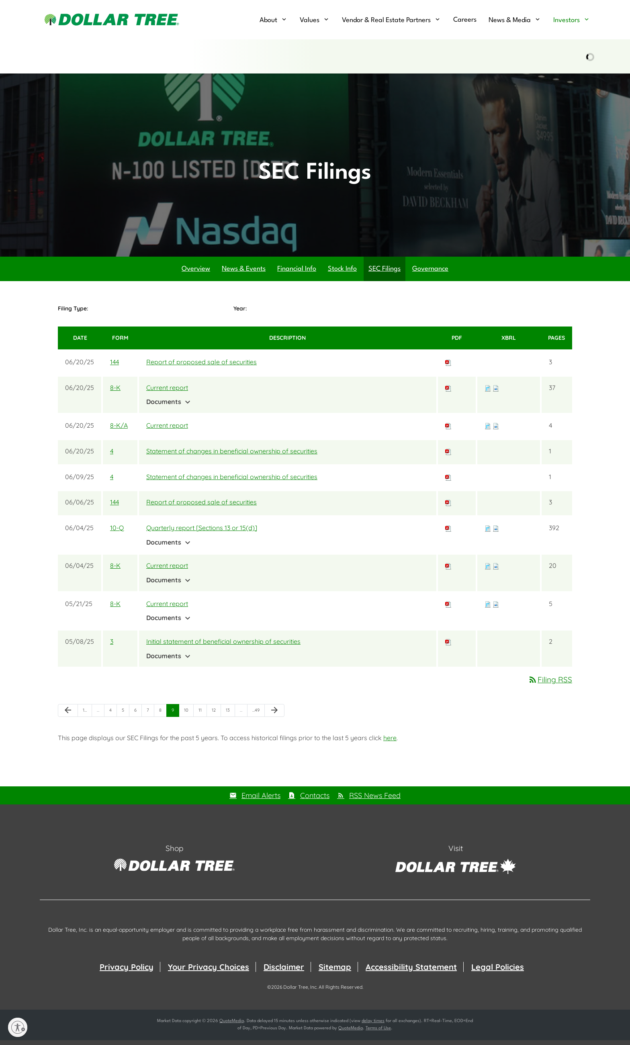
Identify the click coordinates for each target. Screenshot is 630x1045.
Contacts (314, 799)
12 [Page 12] (216, 716)
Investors (566, 20)
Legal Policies (497, 972)
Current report (167, 392)
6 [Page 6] (138, 716)
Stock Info (342, 273)
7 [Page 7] (150, 716)
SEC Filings (384, 273)
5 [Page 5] (125, 716)
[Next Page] (274, 714)
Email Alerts (260, 799)
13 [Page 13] (230, 716)
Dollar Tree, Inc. (300, 992)
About (268, 20)
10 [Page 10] (189, 716)
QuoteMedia (231, 1026)
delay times (373, 1026)
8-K (115, 392)
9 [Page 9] (175, 716)
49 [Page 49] (257, 716)
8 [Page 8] (163, 716)
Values (309, 20)
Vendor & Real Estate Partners (386, 20)
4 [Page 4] (113, 716)
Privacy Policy (126, 972)
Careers (465, 19)
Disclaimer (284, 972)
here (390, 742)
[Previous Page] (68, 714)
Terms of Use (378, 1033)
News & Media (510, 20)
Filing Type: (73, 312)
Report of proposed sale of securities (201, 366)
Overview (196, 273)
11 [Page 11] (202, 716)
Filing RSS (550, 684)
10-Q (117, 532)
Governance (430, 273)
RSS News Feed (375, 799)
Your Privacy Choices (208, 972)
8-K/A (119, 430)
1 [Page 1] (87, 716)
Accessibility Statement (411, 972)
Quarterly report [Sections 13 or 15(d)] (201, 532)
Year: (240, 312)
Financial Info (296, 273)
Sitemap (335, 972)
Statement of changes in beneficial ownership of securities (231, 455)
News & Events (244, 273)
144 (114, 366)
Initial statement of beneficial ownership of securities (223, 646)
